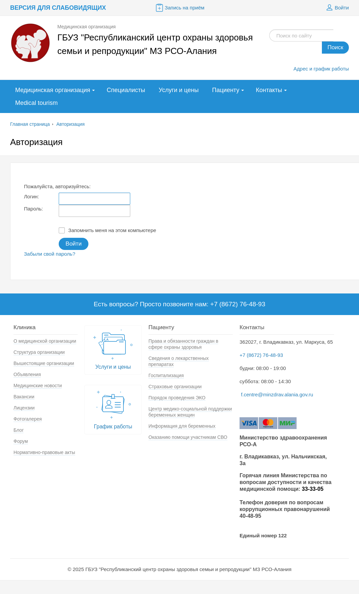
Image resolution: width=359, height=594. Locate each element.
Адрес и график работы (321, 69)
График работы (113, 408)
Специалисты (126, 90)
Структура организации (39, 352)
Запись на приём (179, 8)
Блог (18, 430)
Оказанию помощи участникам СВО (187, 437)
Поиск (335, 47)
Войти (337, 8)
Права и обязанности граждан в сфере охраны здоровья (183, 344)
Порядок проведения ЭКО (176, 397)
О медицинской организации (44, 341)
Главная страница (30, 124)
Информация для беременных (182, 426)
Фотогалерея (27, 419)
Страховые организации (174, 386)
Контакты (269, 90)
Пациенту (226, 90)
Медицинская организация (52, 90)
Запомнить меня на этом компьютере (107, 230)
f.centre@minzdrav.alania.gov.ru (277, 394)
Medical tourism (36, 103)
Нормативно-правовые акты (44, 452)
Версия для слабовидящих (58, 7)
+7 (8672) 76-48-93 (261, 355)
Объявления (27, 374)
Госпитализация (166, 375)
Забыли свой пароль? (49, 254)
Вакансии (23, 396)
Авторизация (70, 124)
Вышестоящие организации (43, 363)
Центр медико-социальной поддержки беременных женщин (190, 412)
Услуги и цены (178, 90)
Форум (20, 441)
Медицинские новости (37, 385)
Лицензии (23, 408)
